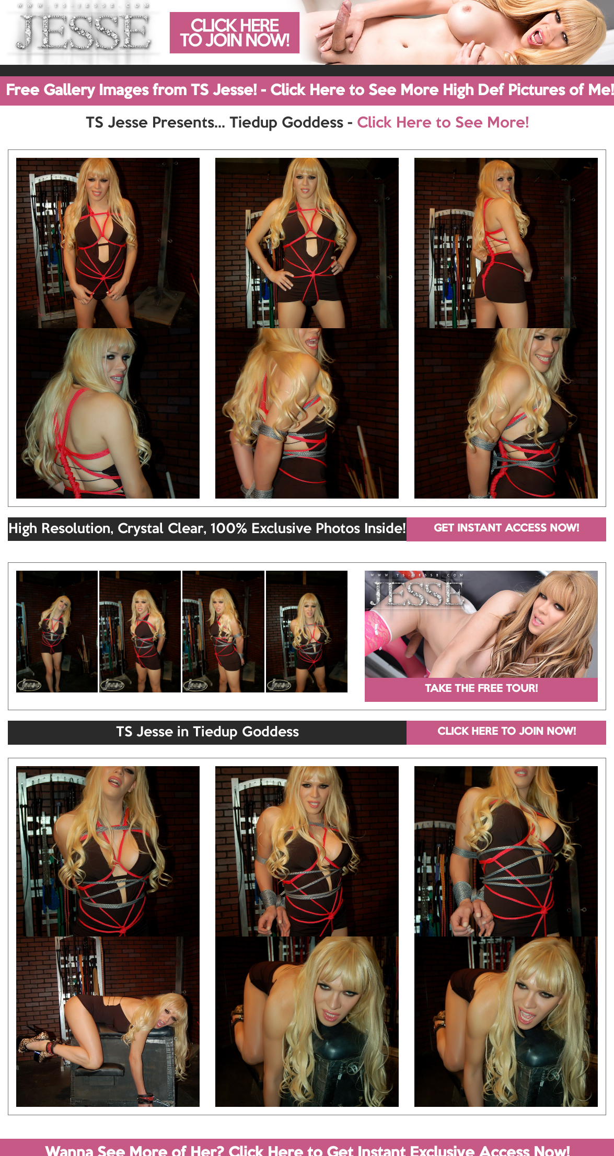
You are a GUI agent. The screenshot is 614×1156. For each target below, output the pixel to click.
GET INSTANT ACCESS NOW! (506, 529)
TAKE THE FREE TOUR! (481, 689)
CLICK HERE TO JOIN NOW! (506, 732)
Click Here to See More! (443, 123)
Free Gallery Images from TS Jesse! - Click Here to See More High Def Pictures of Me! (310, 91)
